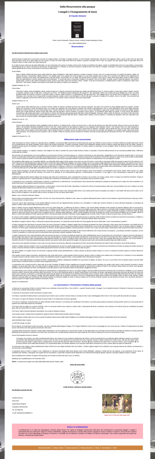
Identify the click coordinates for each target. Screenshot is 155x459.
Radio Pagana (106, 447)
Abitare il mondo (58, 447)
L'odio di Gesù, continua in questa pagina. (77, 387)
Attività (97, 447)
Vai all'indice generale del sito (22, 390)
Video (115, 447)
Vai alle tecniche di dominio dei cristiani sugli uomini (30, 53)
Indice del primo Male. (77, 364)
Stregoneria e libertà (44, 447)
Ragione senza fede (72, 447)
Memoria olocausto (86, 447)
